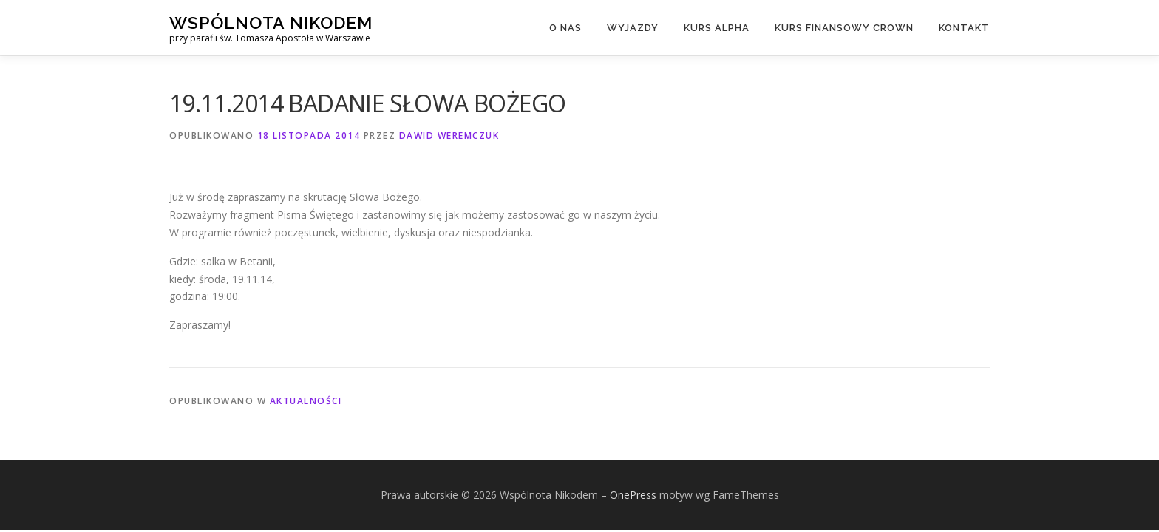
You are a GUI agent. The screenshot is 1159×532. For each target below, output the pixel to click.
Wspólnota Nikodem (271, 23)
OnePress (633, 495)
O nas (565, 27)
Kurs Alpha (717, 27)
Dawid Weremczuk (449, 135)
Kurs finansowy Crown (844, 27)
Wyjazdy (633, 27)
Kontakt (964, 27)
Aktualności (306, 401)
